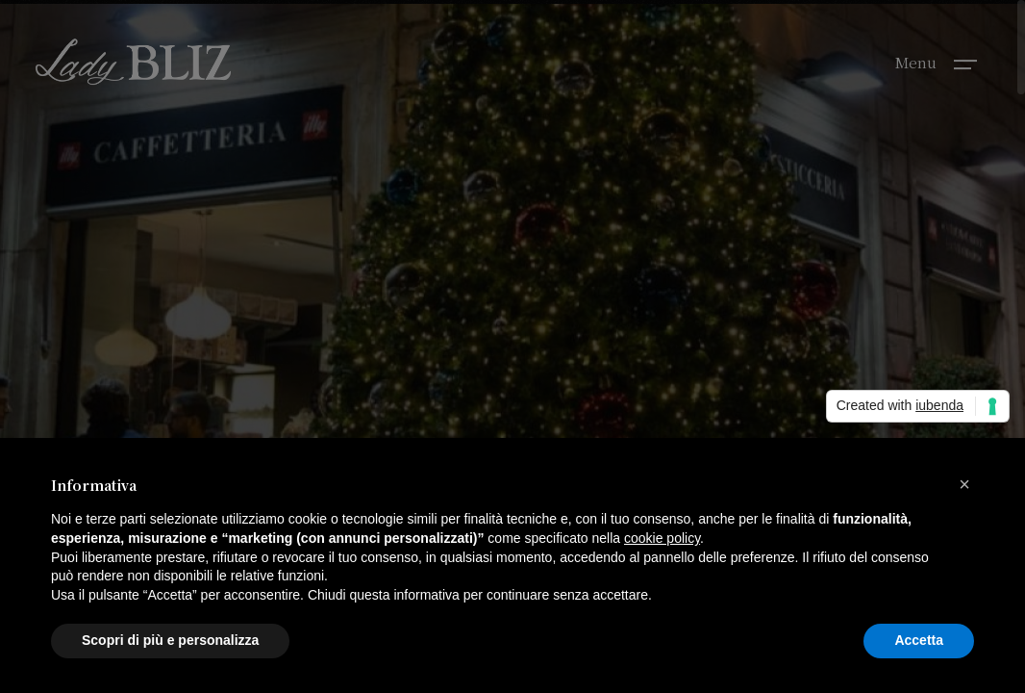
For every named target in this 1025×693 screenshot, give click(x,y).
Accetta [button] (918, 640)
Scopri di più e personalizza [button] (170, 640)
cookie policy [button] (662, 538)
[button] (964, 484)
